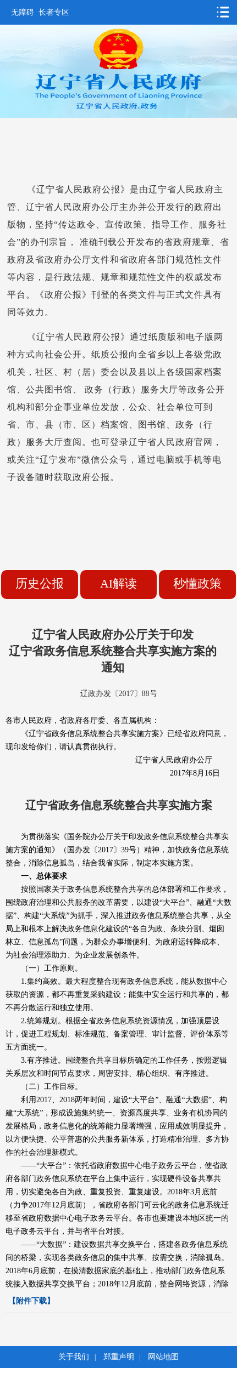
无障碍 (22, 12)
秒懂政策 (197, 583)
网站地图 (163, 1357)
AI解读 (118, 583)
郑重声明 (118, 1357)
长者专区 (53, 12)
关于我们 (73, 1357)
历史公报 (39, 583)
